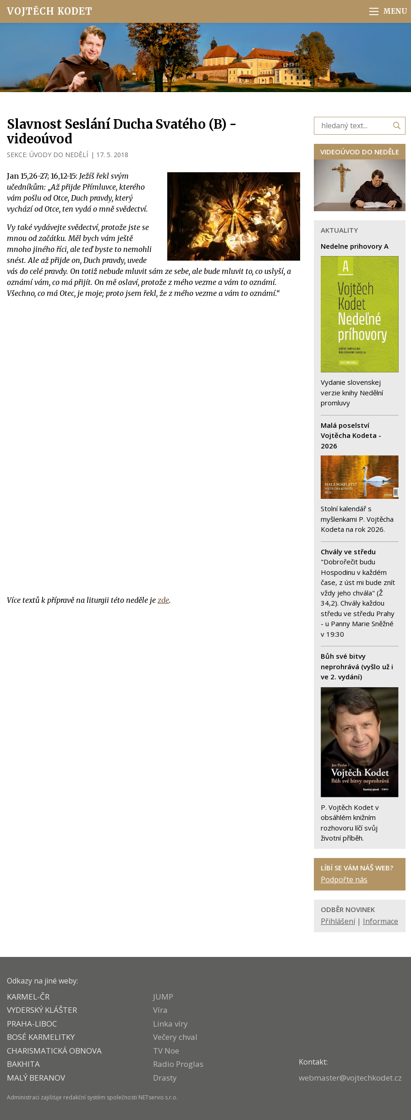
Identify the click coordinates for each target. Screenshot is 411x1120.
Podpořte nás (344, 879)
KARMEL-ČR (28, 996)
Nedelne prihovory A (355, 246)
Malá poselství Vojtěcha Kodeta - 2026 (351, 435)
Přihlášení (338, 921)
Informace (380, 921)
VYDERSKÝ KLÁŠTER (42, 1010)
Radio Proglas (178, 1064)
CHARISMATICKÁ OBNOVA (54, 1050)
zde (163, 600)
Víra (160, 1010)
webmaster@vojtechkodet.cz (350, 1077)
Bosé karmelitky (41, 1037)
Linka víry (170, 1023)
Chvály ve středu (348, 551)
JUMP (163, 996)
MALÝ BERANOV (36, 1077)
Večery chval (175, 1037)
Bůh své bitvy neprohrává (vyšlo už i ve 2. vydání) (357, 666)
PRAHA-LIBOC (32, 1023)
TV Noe (166, 1050)
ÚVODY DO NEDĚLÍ (58, 154)
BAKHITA (23, 1064)
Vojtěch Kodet (50, 11)
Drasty (165, 1077)
